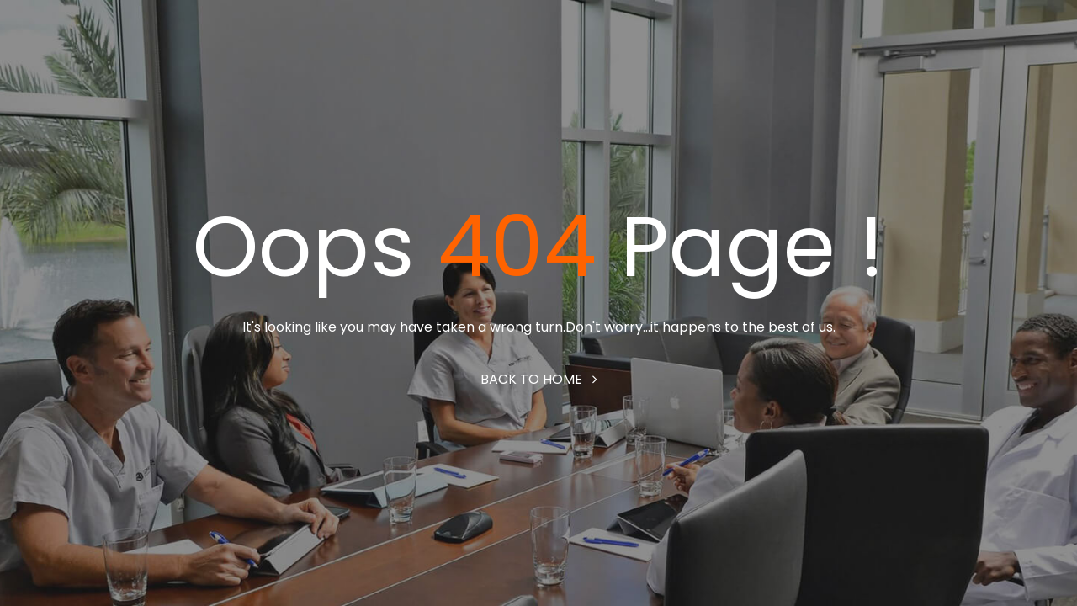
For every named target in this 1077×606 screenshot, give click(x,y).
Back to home (538, 379)
